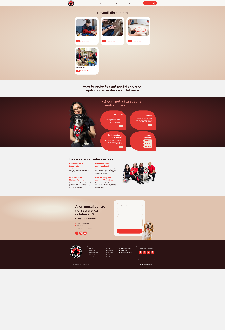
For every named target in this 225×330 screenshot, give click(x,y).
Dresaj (99, 3)
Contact (135, 3)
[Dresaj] (147, 143)
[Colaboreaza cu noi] (121, 147)
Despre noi (91, 248)
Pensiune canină (108, 3)
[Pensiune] (147, 146)
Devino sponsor (109, 252)
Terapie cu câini (90, 3)
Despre (82, 3)
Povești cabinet (109, 250)
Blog (129, 3)
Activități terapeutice (93, 252)
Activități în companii (93, 254)
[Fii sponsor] (121, 126)
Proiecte (108, 248)
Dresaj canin (91, 256)
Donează (108, 254)
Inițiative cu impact (119, 3)
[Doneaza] (150, 125)
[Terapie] (147, 140)
